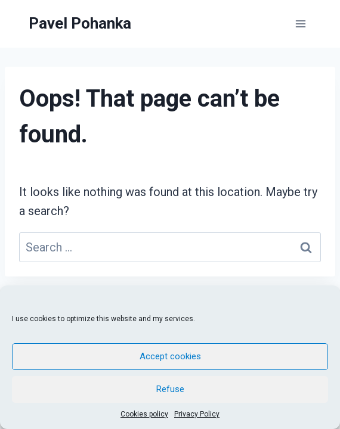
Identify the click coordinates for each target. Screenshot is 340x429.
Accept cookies (170, 356)
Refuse (170, 389)
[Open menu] (300, 23)
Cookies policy (144, 414)
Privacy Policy (197, 414)
